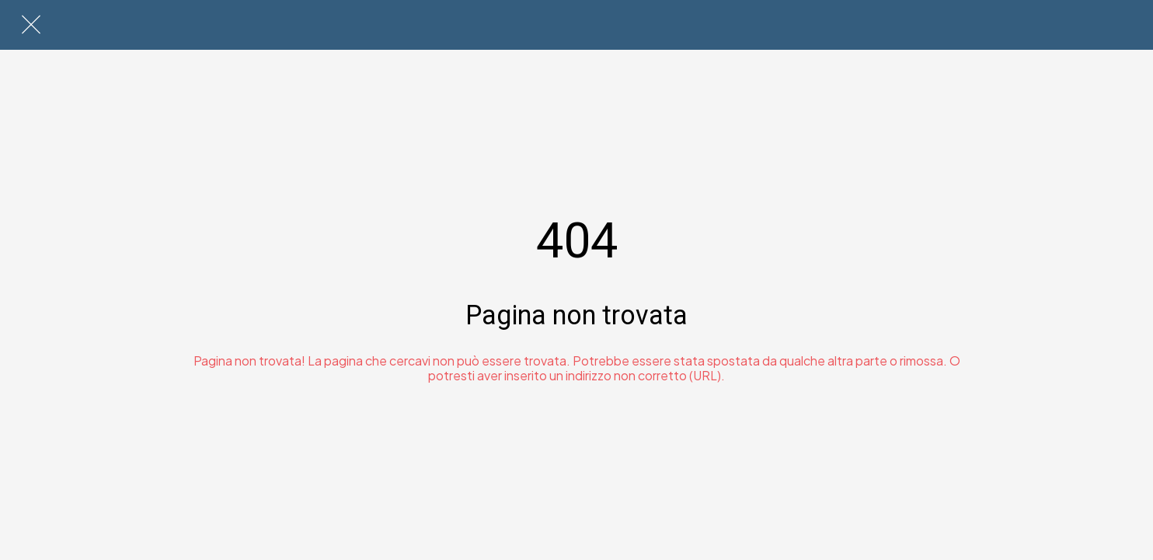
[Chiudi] (31, 25)
